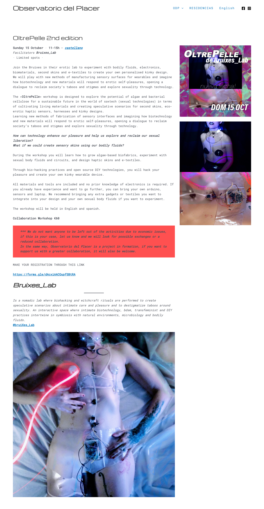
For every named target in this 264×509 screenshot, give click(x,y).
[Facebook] (243, 8)
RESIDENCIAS (201, 8)
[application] (181, 8)
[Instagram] (249, 8)
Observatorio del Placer (56, 8)
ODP (178, 8)
